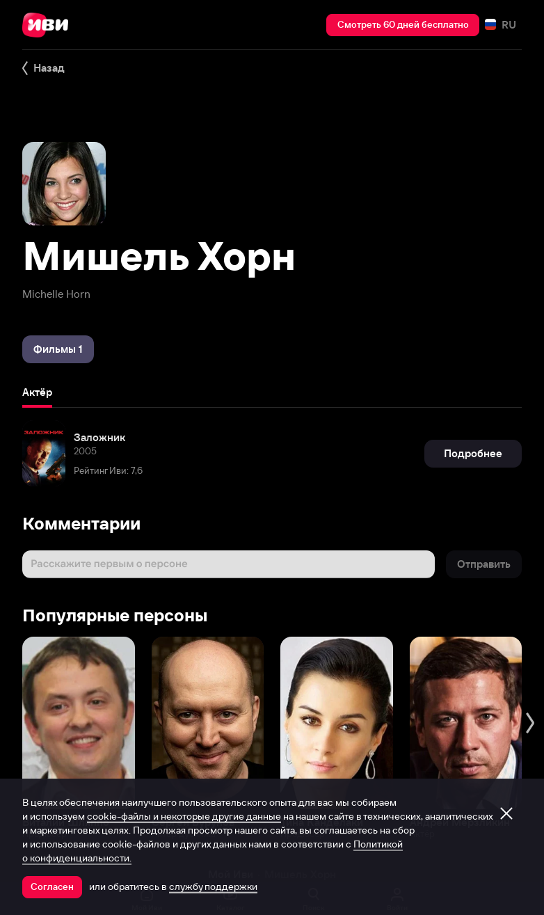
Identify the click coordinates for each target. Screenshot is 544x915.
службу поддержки (213, 886)
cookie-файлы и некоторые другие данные (184, 816)
